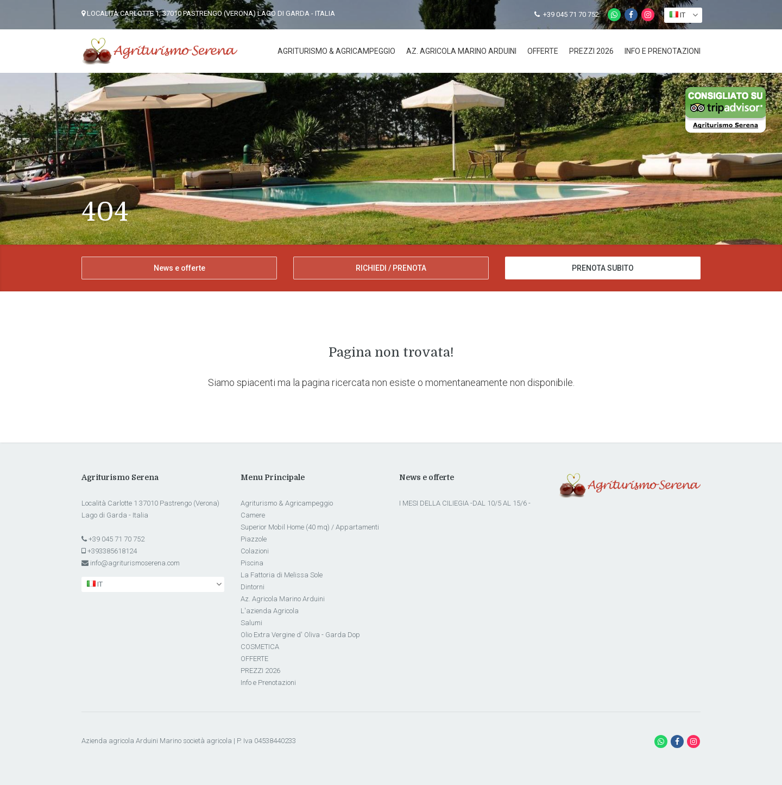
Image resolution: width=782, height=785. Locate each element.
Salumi (251, 623)
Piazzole (254, 539)
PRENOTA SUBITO (603, 268)
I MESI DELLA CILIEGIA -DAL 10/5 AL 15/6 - (465, 503)
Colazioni (255, 551)
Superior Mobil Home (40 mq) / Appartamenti (310, 527)
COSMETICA (260, 647)
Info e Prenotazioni (663, 51)
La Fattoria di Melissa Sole (282, 575)
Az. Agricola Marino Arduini (461, 51)
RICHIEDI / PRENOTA (391, 268)
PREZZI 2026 (591, 51)
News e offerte (179, 268)
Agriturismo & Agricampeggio (336, 51)
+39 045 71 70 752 (566, 14)
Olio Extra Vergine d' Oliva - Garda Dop (300, 635)
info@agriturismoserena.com (135, 563)
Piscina (252, 563)
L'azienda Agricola (270, 611)
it (677, 15)
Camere (253, 515)
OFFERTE (542, 51)
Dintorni (252, 587)
